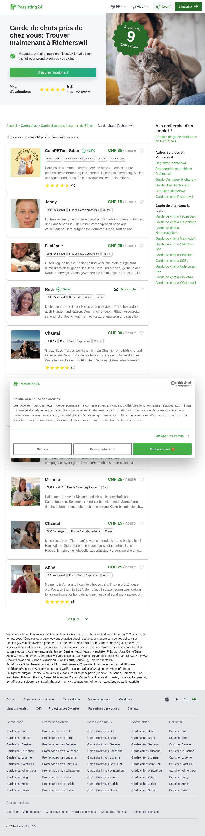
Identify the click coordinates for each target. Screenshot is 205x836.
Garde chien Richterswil (173, 185)
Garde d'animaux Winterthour (106, 770)
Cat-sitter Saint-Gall (181, 764)
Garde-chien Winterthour (147, 770)
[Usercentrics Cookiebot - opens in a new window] (174, 384)
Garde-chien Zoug (143, 777)
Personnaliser (102, 449)
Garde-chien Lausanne (146, 751)
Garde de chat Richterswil (174, 196)
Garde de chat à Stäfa (172, 260)
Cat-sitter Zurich (179, 783)
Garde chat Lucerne (19, 757)
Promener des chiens (145, 811)
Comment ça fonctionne (39, 699)
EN (176, 699)
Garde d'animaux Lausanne (105, 751)
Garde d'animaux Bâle (101, 731)
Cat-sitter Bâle (178, 731)
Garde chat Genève (18, 744)
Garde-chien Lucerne (144, 757)
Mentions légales (17, 708)
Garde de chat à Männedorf (176, 238)
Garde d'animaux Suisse (102, 790)
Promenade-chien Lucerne (59, 757)
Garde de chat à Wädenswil (176, 283)
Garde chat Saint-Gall (20, 764)
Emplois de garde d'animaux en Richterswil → (176, 139)
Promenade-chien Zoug (57, 777)
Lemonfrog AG (26, 826)
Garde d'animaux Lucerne (103, 757)
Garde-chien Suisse (144, 790)
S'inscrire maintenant (53, 72)
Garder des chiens (84, 811)
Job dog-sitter (32, 811)
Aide (140, 6)
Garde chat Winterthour (21, 770)
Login (163, 6)
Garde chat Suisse (18, 790)
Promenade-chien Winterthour (61, 770)
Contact (11, 699)
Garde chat (29, 126)
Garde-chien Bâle (142, 731)
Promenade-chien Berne (57, 737)
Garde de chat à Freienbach (176, 222)
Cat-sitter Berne (179, 737)
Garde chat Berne (17, 737)
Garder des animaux (114, 811)
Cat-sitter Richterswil (171, 191)
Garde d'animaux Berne (102, 737)
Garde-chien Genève (144, 744)
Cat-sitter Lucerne (180, 757)
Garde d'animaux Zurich (102, 783)
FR (118, 6)
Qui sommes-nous (99, 699)
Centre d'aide (71, 699)
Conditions (126, 699)
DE (185, 699)
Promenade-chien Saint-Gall (60, 764)
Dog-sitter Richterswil (171, 163)
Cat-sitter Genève (180, 744)
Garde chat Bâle (16, 731)
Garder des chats (56, 811)
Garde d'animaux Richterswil (176, 179)
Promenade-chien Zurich (58, 783)
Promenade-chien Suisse (58, 790)
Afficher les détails (170, 436)
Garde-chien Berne (143, 737)
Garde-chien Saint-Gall (146, 764)
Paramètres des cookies (103, 708)
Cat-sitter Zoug (178, 777)
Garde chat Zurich (17, 783)
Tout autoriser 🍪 (162, 449)
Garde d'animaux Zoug (101, 777)
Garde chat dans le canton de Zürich (67, 126)
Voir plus (77, 619)
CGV (39, 708)
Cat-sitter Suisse (179, 790)
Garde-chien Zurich (143, 783)
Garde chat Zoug (17, 777)
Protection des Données (64, 708)
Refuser (42, 449)
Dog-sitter (12, 811)
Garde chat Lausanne (20, 751)
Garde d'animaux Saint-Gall (105, 764)
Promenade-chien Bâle (56, 731)
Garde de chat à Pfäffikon (174, 255)
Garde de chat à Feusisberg (176, 216)
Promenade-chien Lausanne (60, 751)
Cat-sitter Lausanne (181, 751)
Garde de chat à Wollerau (174, 277)
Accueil (11, 126)
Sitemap (133, 708)
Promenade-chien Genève (59, 744)
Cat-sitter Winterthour (182, 770)
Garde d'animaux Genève (103, 744)
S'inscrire (188, 6)
